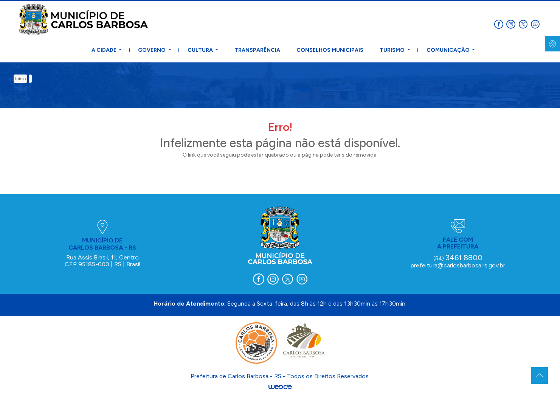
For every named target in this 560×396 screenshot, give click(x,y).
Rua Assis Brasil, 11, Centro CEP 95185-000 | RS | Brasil (102, 261)
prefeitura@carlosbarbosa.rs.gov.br (458, 265)
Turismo (393, 50)
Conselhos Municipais (329, 50)
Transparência (257, 50)
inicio (20, 78)
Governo (152, 50)
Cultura (201, 50)
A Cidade (105, 50)
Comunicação (449, 50)
